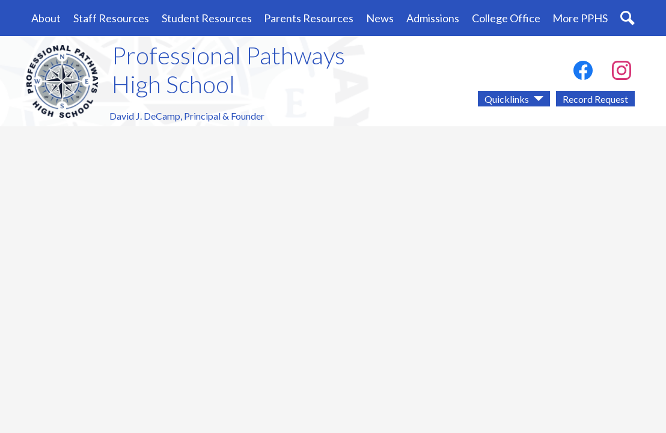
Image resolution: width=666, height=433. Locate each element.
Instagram (621, 73)
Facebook (583, 73)
